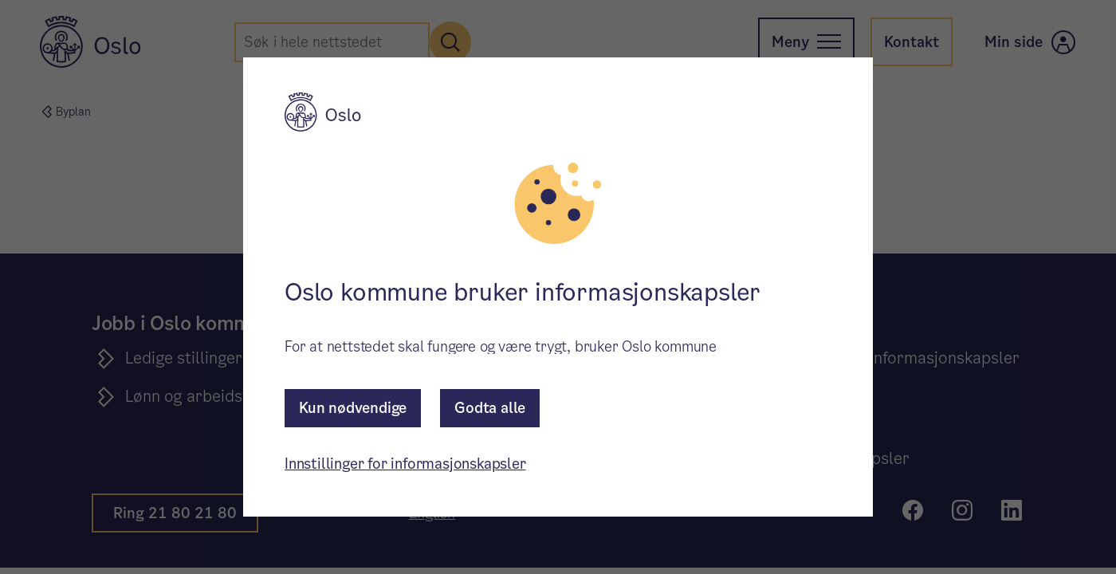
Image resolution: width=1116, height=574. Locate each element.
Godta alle (489, 408)
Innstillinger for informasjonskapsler (405, 464)
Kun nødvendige (353, 408)
